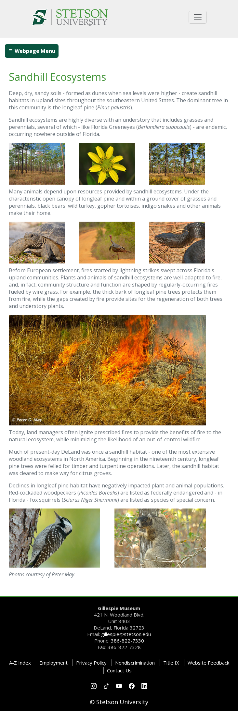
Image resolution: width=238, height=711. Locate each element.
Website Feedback (208, 662)
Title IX (171, 662)
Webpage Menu (31, 51)
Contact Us (119, 670)
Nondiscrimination (135, 662)
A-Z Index (20, 662)
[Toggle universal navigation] (198, 17)
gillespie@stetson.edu (126, 634)
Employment (53, 662)
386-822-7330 (127, 640)
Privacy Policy (91, 662)
